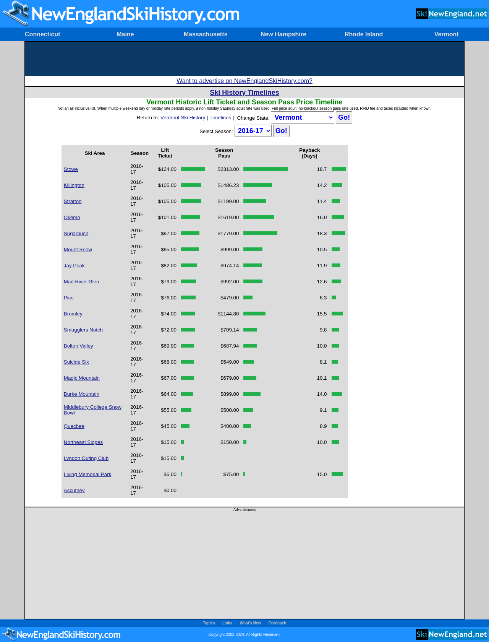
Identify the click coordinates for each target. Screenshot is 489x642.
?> (302, 117)
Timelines (221, 117)
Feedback (277, 623)
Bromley (73, 314)
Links (227, 623)
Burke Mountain (81, 394)
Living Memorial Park (87, 474)
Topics (209, 623)
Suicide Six (76, 362)
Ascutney (74, 490)
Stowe (71, 169)
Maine (125, 34)
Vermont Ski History (182, 117)
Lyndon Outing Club (86, 458)
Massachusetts (206, 34)
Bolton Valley (78, 346)
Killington (74, 185)
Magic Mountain (82, 378)
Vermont (446, 34)
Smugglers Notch (83, 330)
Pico (69, 298)
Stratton (73, 201)
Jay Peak (74, 265)
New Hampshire (283, 34)
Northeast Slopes (83, 442)
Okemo (72, 217)
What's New (250, 623)
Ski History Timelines (244, 92)
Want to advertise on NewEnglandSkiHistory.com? (244, 81)
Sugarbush (76, 233)
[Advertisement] (244, 59)
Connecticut (42, 34)
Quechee (74, 426)
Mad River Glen (81, 281)
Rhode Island (364, 34)
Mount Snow (78, 249)
